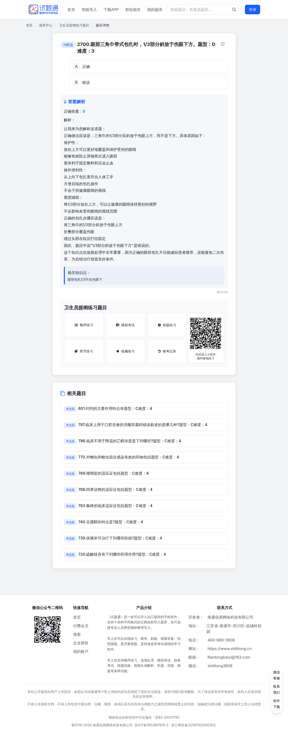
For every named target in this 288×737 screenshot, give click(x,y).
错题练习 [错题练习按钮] (167, 325)
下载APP (111, 9)
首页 (71, 9)
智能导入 (89, 9)
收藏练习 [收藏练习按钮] (125, 351)
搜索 (77, 634)
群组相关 (133, 9)
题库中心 (45, 25)
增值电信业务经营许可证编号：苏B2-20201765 (144, 717)
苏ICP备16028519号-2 (152, 725)
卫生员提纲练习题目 (74, 25)
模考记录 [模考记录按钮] (167, 351)
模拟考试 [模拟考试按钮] (125, 325)
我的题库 (154, 9)
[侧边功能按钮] (276, 689)
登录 (252, 9)
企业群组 (80, 642)
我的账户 (80, 651)
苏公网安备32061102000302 (193, 725)
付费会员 (80, 625)
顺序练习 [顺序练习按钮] (84, 325)
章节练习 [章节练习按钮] (84, 351)
